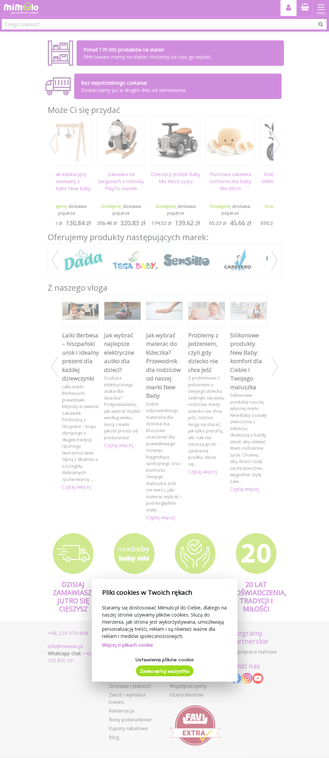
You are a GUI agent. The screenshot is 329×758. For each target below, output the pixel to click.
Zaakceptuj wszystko (165, 671)
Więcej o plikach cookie (127, 645)
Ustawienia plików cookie (164, 659)
